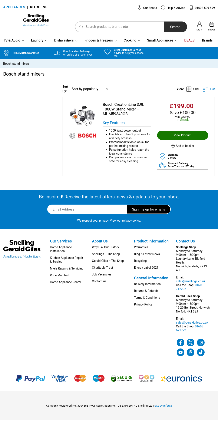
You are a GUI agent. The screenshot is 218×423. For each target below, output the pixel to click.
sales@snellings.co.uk (190, 284)
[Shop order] (90, 91)
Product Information (151, 244)
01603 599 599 (202, 7)
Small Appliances (160, 43)
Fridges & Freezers (99, 43)
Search (168, 27)
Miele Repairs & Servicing (66, 271)
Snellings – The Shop (106, 256)
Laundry (37, 43)
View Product (183, 138)
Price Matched (59, 278)
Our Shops (147, 7)
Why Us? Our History (105, 250)
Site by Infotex (163, 408)
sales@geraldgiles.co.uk (192, 325)
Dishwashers (64, 43)
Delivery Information (147, 286)
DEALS (189, 43)
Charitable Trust (102, 270)
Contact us (99, 284)
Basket (211, 26)
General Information (151, 280)
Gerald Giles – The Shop (108, 263)
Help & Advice (173, 7)
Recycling (140, 263)
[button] (182, 149)
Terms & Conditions (147, 300)
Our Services (61, 244)
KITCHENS (38, 7)
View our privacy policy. (125, 223)
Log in (199, 26)
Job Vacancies (101, 277)
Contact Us (185, 244)
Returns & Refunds (146, 293)
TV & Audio (11, 43)
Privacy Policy (143, 307)
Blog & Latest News (147, 256)
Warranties (141, 250)
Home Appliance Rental (65, 285)
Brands (207, 43)
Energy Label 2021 (146, 270)
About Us (100, 244)
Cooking (130, 43)
